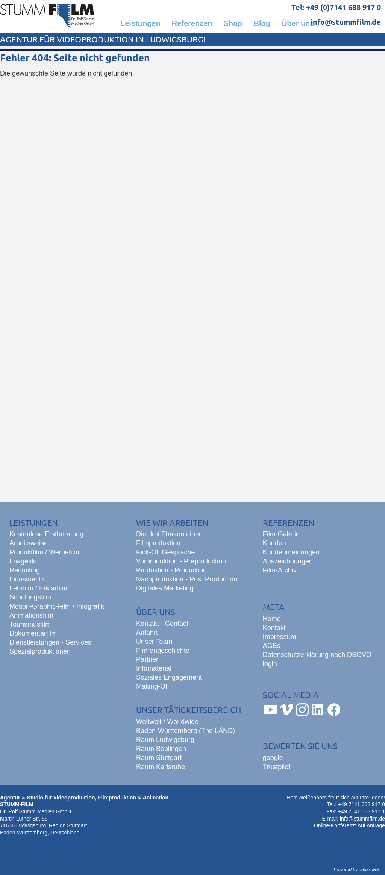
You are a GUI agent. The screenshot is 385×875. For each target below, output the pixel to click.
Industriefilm (27, 579)
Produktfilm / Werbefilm (44, 552)
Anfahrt (147, 632)
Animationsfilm (31, 615)
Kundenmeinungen (291, 552)
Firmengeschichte (162, 650)
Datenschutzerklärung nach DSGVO (317, 655)
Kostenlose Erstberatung (46, 534)
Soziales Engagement (169, 677)
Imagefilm (24, 561)
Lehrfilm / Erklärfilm (38, 588)
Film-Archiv (280, 570)
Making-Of (151, 686)
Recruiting (24, 570)
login (270, 664)
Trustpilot (276, 767)
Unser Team (154, 641)
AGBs (271, 645)
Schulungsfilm (30, 597)
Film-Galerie (281, 534)
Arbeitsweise (28, 543)
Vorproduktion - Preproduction (181, 561)
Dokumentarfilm (33, 633)
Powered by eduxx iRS (356, 869)
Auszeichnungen (288, 561)
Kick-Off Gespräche (165, 552)
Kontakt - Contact (162, 623)
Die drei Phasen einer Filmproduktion (168, 538)
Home (272, 618)
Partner (147, 659)
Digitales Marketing (165, 588)
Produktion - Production (171, 570)
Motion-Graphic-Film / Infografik (56, 606)
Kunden (274, 543)
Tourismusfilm (30, 624)
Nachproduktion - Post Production (186, 579)
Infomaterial (153, 668)
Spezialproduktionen (40, 651)
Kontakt (274, 627)
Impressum (279, 636)
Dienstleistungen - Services (50, 642)
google (273, 757)
